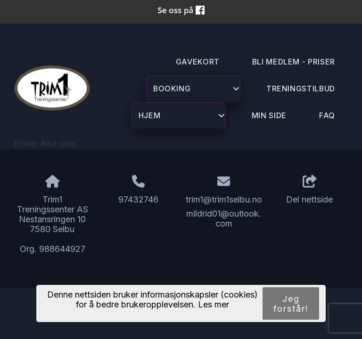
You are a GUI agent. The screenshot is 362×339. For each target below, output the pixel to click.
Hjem (182, 119)
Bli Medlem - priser (293, 61)
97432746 (138, 199)
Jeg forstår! (291, 304)
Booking (196, 92)
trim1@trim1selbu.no (224, 199)
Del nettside (309, 189)
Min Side (269, 115)
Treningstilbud (300, 88)
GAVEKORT (198, 61)
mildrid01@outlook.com (223, 218)
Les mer (213, 304)
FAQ (327, 115)
